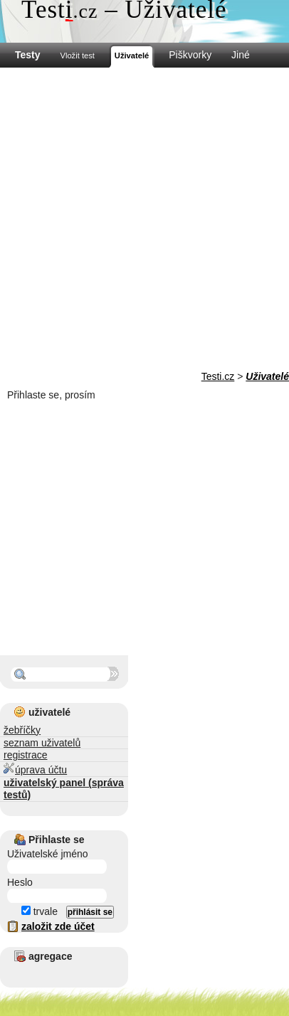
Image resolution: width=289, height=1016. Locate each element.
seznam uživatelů (42, 742)
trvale (39, 911)
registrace (25, 755)
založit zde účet (58, 926)
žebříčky (22, 730)
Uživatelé (267, 376)
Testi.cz (218, 376)
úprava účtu (35, 769)
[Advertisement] (144, 219)
